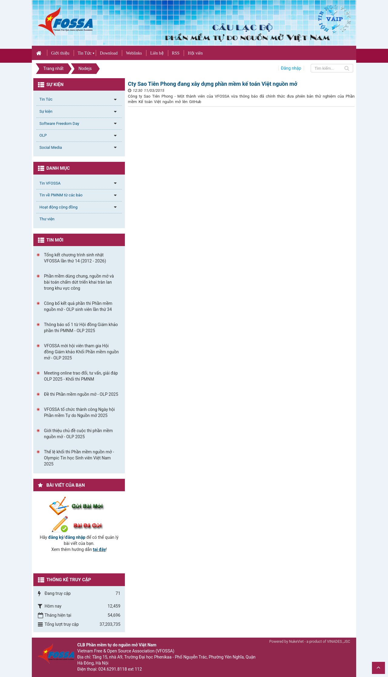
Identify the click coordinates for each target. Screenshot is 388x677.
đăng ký (55, 537)
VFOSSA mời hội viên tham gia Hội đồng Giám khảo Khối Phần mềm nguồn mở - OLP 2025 (81, 351)
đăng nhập (75, 537)
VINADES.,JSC (338, 641)
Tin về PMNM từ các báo (60, 195)
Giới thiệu (60, 53)
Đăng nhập (291, 68)
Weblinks (134, 53)
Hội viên (195, 53)
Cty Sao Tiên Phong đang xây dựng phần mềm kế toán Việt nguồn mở (212, 84)
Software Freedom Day (59, 123)
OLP (43, 135)
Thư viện (47, 219)
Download (109, 53)
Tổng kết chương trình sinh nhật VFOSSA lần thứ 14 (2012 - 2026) (75, 257)
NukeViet (296, 641)
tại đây (99, 549)
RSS (175, 53)
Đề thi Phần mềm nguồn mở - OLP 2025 (81, 394)
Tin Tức (85, 53)
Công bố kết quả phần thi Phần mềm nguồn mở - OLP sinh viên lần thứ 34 (78, 306)
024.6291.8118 (113, 669)
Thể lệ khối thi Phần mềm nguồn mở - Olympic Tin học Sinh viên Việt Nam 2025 (79, 457)
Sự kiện (45, 111)
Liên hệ (156, 53)
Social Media (50, 147)
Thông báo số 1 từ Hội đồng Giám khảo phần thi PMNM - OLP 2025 (81, 327)
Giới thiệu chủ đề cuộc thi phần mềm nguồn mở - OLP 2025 (78, 433)
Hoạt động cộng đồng (58, 207)
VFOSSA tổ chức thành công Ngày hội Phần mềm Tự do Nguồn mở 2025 (79, 412)
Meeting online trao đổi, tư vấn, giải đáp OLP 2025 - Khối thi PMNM (81, 376)
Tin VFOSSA (50, 183)
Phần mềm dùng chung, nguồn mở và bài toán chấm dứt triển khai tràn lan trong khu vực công (79, 282)
